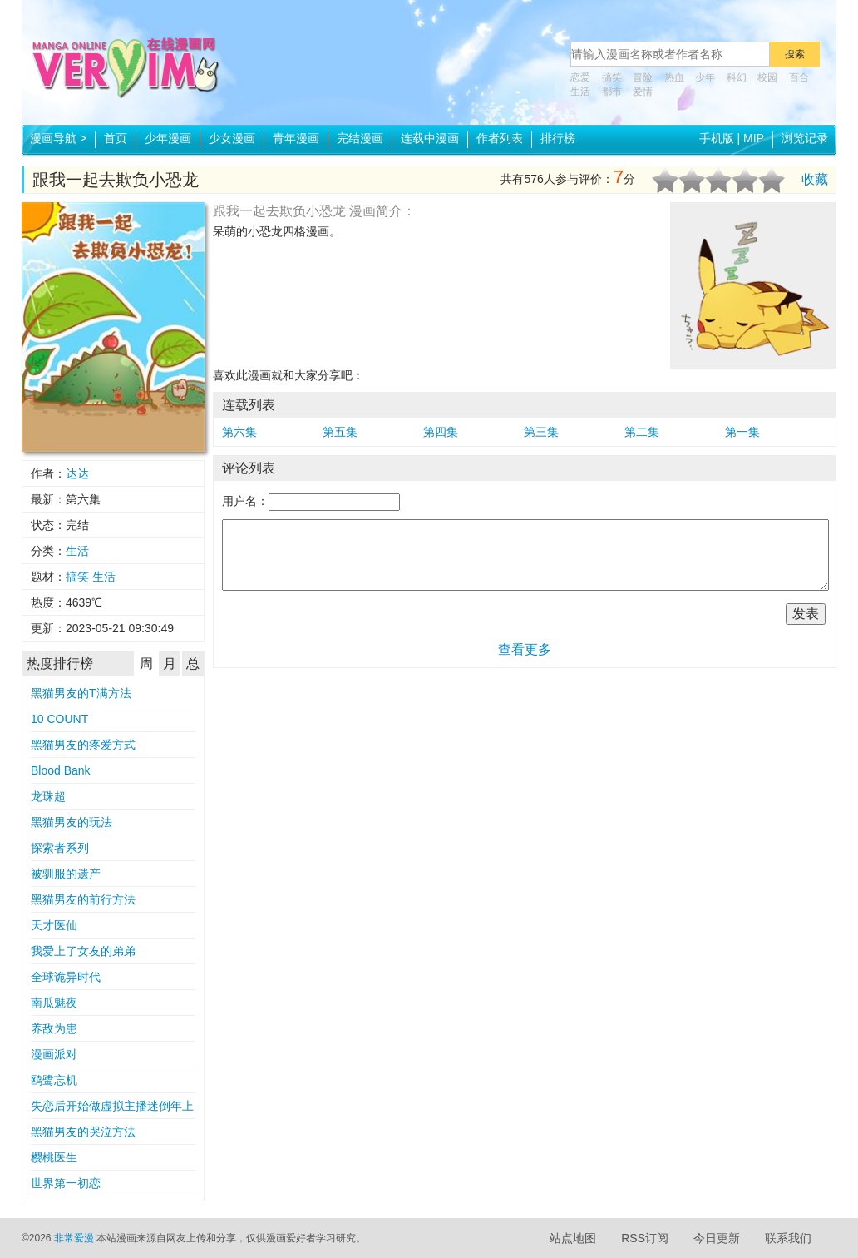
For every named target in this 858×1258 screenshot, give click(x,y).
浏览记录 (805, 138)
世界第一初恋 (66, 1183)
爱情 (643, 91)
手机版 (716, 138)
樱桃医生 (54, 1157)
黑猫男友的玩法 (71, 822)
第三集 (541, 431)
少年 (705, 77)
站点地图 (573, 1238)
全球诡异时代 (66, 976)
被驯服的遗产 (66, 873)
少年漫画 (168, 138)
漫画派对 (54, 1054)
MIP (753, 138)
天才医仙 (54, 925)
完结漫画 (360, 138)
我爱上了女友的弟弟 (83, 951)
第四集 (440, 431)
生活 (580, 91)
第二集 (641, 431)
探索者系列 (60, 847)
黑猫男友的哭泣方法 (83, 1131)
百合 (799, 77)
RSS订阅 (644, 1238)
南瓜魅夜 (54, 1002)
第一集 (742, 431)
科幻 (737, 77)
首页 (115, 138)
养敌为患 (54, 1028)
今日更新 (716, 1238)
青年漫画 (296, 138)
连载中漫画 (430, 138)
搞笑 (612, 77)
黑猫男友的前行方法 (83, 899)
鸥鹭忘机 (54, 1080)
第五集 (340, 431)
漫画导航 (58, 138)
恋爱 (580, 77)
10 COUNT (59, 719)
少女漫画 (232, 138)
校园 (767, 77)
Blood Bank (61, 770)
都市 (612, 91)
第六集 (239, 431)
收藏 (814, 179)
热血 (674, 77)
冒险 (643, 77)
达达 (77, 473)
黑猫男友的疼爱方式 (83, 744)
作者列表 (499, 138)
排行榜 (557, 138)
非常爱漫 (74, 1238)
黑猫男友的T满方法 (81, 693)
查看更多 (524, 649)
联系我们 (788, 1238)
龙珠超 (48, 796)
